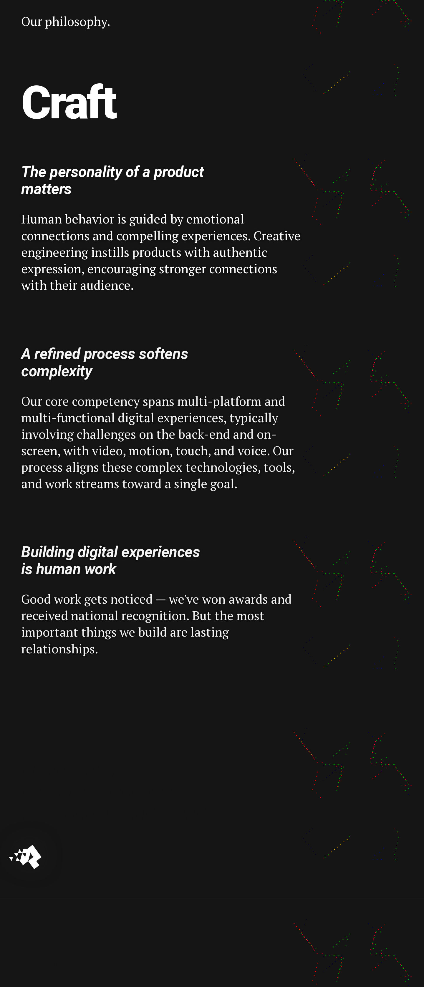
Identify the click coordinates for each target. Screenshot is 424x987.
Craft (29, 946)
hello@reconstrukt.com (53, 963)
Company (35, 936)
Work (29, 926)
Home (30, 916)
